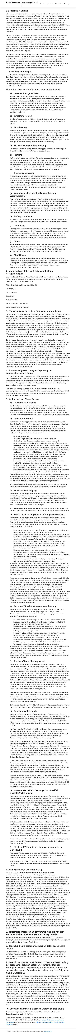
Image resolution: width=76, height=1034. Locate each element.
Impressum (49, 4)
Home (42, 4)
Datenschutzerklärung (62, 4)
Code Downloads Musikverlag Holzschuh (22, 3)
